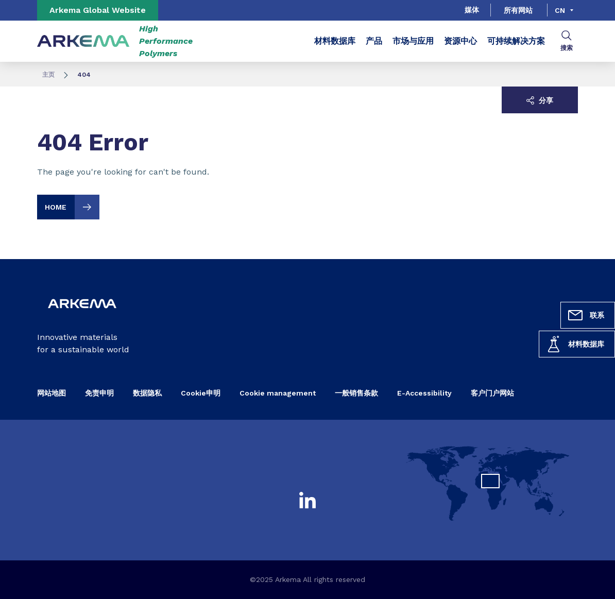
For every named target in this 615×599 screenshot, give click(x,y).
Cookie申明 (200, 393)
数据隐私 (147, 393)
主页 (48, 74)
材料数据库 (574, 344)
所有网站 (518, 10)
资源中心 (460, 41)
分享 (539, 100)
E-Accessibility (424, 393)
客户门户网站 (492, 393)
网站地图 (51, 393)
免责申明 (99, 393)
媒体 (472, 10)
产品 (374, 41)
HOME (72, 207)
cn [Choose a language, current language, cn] (560, 10)
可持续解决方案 (516, 41)
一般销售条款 (356, 393)
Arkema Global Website (97, 10)
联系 (585, 315)
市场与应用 (413, 41)
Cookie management (278, 393)
